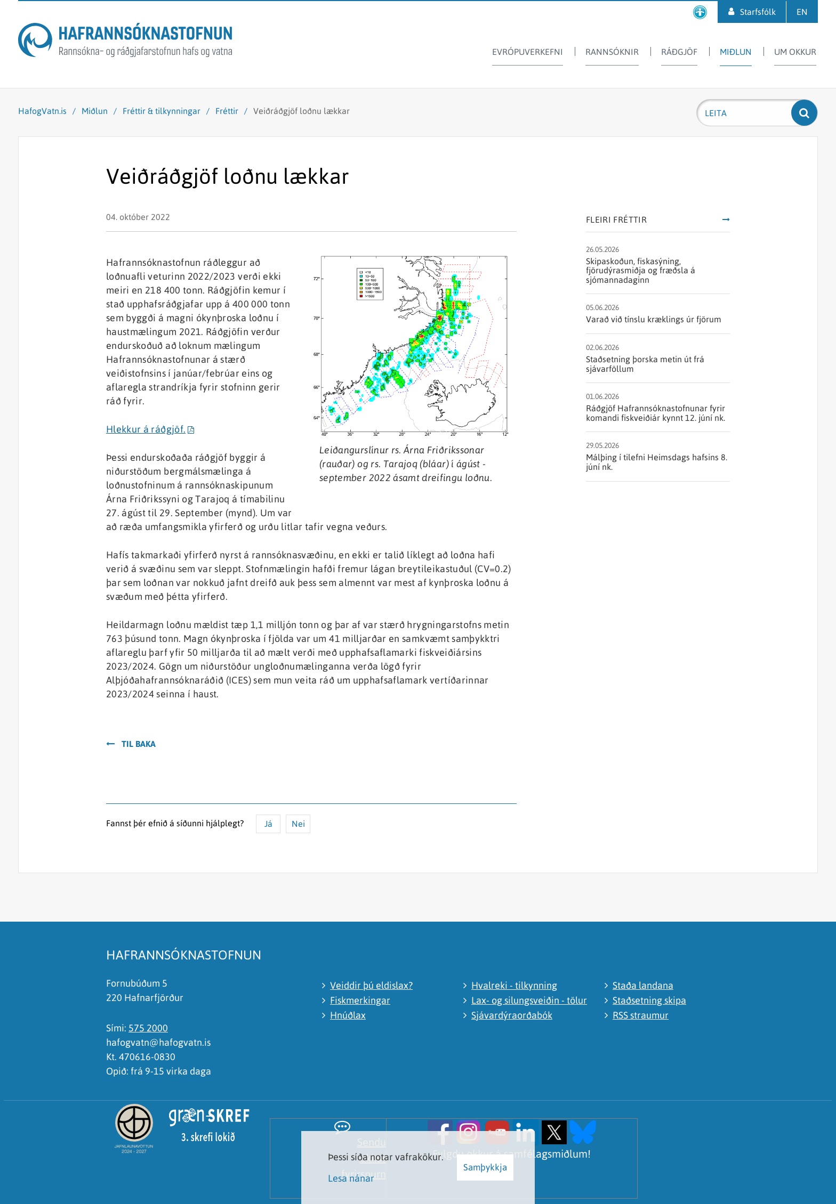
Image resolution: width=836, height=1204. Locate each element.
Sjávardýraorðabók (511, 1015)
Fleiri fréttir (616, 219)
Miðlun (95, 111)
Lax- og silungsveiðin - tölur (529, 1000)
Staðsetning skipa (649, 1000)
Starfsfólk (758, 12)
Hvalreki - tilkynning (514, 985)
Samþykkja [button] (485, 1167)
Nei (298, 823)
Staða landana (643, 985)
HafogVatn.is (42, 111)
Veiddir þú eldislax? (371, 985)
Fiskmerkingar (360, 1000)
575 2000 (148, 1028)
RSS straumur (641, 1015)
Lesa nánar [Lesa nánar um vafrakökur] (351, 1178)
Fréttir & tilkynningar (161, 111)
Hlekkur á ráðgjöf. (146, 429)
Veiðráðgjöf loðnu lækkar (301, 111)
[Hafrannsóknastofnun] (125, 42)
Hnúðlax (348, 1015)
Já (268, 823)
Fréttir (226, 111)
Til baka (139, 744)
